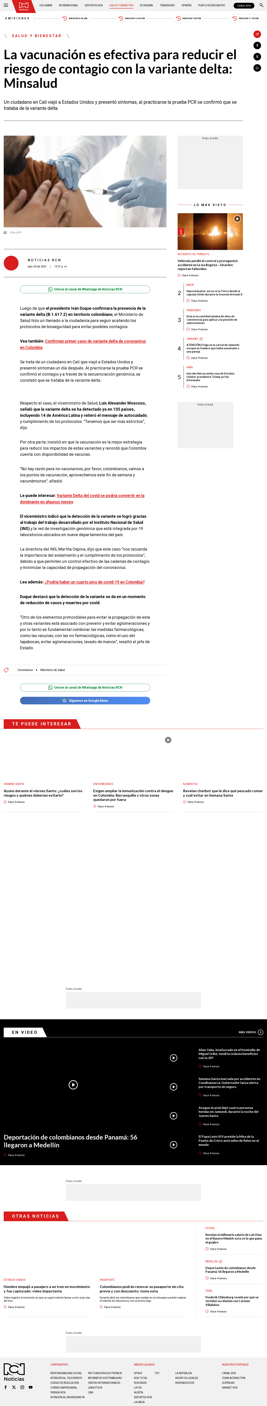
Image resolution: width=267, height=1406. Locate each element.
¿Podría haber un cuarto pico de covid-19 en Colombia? (95, 582)
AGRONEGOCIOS (185, 1235)
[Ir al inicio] (24, 6)
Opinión (186, 5)
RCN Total (141, 1230)
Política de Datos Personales (125, 1271)
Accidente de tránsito (194, 254)
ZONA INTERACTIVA (234, 1230)
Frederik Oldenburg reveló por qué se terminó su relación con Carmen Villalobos (232, 1153)
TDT (157, 1225)
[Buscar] (261, 5)
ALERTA (139, 1245)
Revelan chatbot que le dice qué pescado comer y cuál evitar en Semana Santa (223, 791)
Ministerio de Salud (53, 668)
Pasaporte (107, 1132)
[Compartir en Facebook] (257, 45)
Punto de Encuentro (211, 5)
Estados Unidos (15, 1132)
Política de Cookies (160, 1271)
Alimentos (190, 782)
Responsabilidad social (66, 1225)
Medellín (211, 1113)
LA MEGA (139, 1254)
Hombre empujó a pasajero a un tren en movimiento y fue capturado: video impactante (47, 1141)
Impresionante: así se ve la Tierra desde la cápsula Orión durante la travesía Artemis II (214, 293)
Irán (190, 368)
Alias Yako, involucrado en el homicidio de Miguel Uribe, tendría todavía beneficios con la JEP (230, 906)
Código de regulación (64, 1238)
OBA (90, 1248)
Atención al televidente (66, 1230)
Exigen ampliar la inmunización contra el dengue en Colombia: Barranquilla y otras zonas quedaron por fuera (133, 793)
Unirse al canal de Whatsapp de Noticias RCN (85, 289)
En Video (25, 884)
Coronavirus (25, 668)
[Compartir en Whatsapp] (257, 68)
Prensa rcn (58, 1248)
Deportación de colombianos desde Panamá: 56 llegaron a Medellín (71, 993)
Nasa (190, 285)
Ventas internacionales (104, 1238)
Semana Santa (14, 782)
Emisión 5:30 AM (74, 18)
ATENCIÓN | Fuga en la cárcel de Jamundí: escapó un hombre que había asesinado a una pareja (213, 349)
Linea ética (95, 1243)
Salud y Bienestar (122, 5)
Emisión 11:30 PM (247, 18)
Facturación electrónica (105, 1225)
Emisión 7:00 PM (189, 18)
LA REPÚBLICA (183, 1225)
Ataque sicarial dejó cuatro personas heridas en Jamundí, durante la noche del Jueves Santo (229, 964)
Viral (209, 1143)
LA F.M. (138, 1240)
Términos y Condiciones (192, 1271)
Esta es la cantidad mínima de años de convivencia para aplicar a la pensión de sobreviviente (212, 320)
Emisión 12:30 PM (132, 18)
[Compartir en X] (257, 57)
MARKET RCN (230, 1240)
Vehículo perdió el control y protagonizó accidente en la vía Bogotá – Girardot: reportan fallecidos (208, 265)
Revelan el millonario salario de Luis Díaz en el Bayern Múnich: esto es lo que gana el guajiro (234, 1090)
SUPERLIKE (228, 1235)
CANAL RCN (244, 5)
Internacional (68, 5)
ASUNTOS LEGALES (187, 1230)
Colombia (46, 5)
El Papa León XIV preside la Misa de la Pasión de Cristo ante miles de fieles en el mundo (229, 993)
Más (251, 884)
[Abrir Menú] (6, 5)
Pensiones (194, 311)
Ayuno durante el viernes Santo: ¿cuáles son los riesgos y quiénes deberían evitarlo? (43, 791)
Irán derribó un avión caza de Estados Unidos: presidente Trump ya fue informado (211, 378)
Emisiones (16, 18)
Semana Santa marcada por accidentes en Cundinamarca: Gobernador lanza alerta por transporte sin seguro (230, 935)
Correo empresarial (64, 1243)
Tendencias (167, 5)
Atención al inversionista (59, 1254)
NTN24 (138, 1225)
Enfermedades (103, 782)
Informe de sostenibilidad (98, 1232)
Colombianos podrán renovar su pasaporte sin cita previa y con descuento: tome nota (142, 1141)
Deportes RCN (94, 5)
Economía (146, 5)
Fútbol (210, 1080)
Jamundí (192, 339)
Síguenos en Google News (85, 698)
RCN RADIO (140, 1235)
